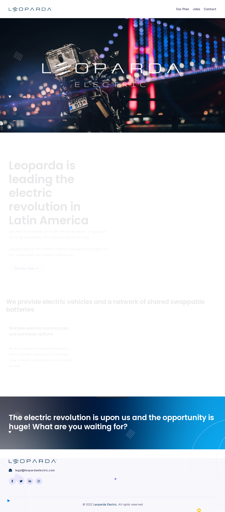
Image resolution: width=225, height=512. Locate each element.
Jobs (196, 9)
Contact (210, 9)
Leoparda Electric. (105, 504)
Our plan (182, 9)
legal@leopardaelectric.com (35, 470)
